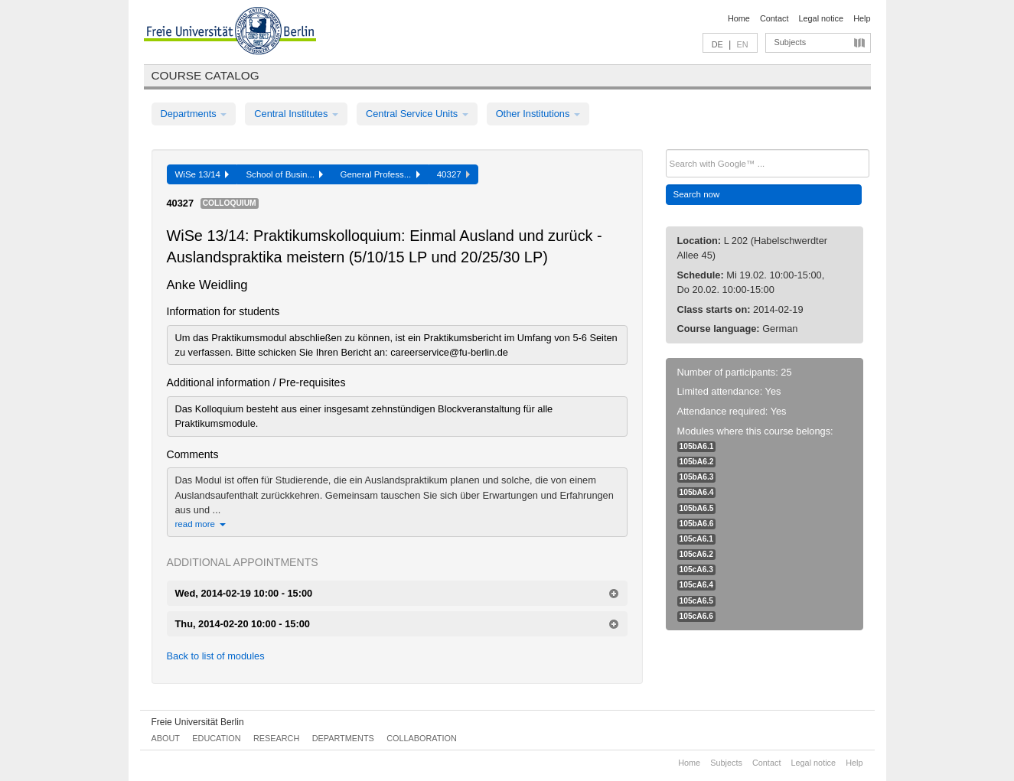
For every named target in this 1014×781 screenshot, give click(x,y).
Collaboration (421, 738)
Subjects (790, 42)
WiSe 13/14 (202, 174)
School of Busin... (284, 174)
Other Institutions (538, 113)
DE (717, 44)
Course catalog (205, 75)
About (166, 738)
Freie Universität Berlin (198, 722)
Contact (774, 18)
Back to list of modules (216, 656)
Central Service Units (417, 113)
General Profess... (379, 174)
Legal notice (820, 18)
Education (216, 738)
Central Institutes (296, 113)
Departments (194, 113)
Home (739, 18)
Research (276, 738)
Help (861, 18)
